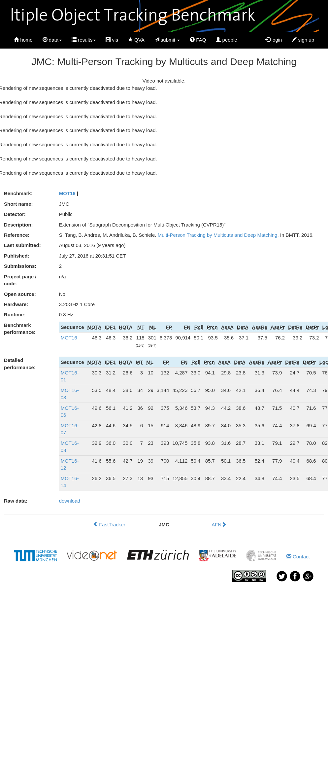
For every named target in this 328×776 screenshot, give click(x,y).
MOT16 (67, 193)
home (23, 40)
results (84, 40)
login (273, 40)
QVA (136, 40)
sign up (303, 40)
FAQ (198, 40)
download (69, 501)
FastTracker (109, 524)
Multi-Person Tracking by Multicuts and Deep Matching (218, 235)
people (226, 40)
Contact (298, 556)
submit (167, 40)
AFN (219, 524)
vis (112, 40)
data (52, 40)
